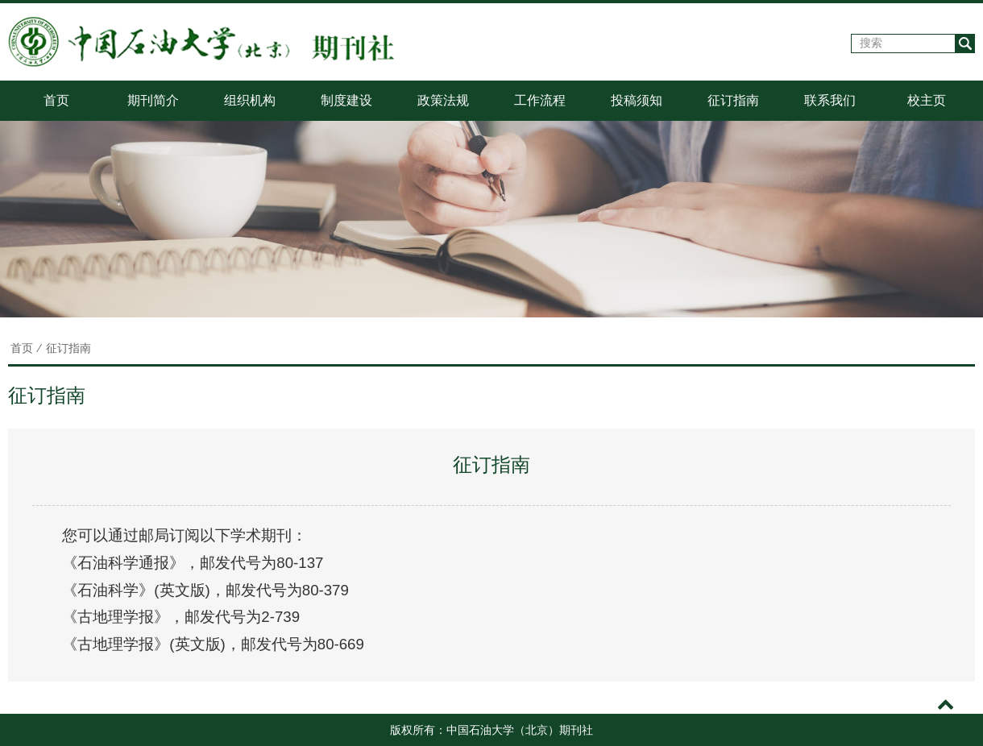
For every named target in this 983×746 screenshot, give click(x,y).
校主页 (926, 100)
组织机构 (250, 100)
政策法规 (443, 100)
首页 (56, 100)
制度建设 (346, 100)
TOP (945, 714)
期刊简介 (153, 100)
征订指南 (733, 100)
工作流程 (540, 100)
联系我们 (830, 100)
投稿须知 (636, 100)
